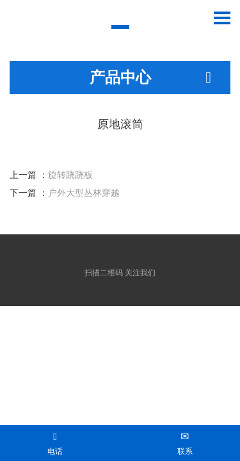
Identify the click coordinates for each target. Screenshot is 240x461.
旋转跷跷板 (70, 175)
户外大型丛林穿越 (84, 193)
